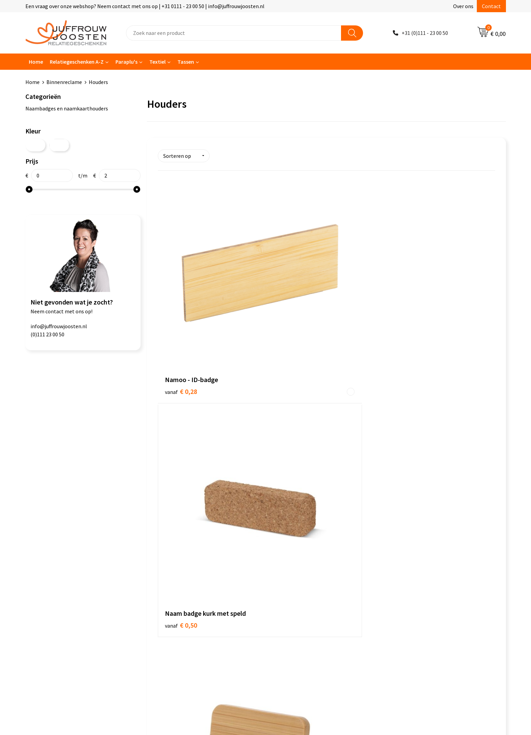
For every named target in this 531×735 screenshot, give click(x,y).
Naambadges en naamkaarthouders (66, 108)
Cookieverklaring (294, 542)
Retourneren (170, 583)
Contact (491, 6)
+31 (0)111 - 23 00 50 (425, 32)
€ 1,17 (406, 299)
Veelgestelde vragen (178, 562)
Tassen (185, 61)
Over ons (463, 6)
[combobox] (233, 33)
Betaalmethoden (175, 572)
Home (36, 61)
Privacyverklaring (294, 552)
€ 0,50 (293, 298)
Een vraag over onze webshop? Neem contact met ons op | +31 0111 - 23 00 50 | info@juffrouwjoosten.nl (144, 6)
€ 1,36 (293, 439)
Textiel (157, 61)
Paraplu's (126, 61)
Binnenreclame (64, 82)
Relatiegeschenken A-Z (77, 61)
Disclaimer (286, 562)
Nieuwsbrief (169, 552)
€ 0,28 (181, 299)
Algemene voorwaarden (301, 531)
